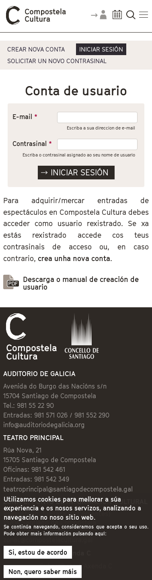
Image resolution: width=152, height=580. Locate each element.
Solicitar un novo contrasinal (57, 60)
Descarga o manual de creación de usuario (81, 283)
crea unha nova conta (74, 258)
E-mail (24, 117)
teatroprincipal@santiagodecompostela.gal (68, 489)
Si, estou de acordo (37, 556)
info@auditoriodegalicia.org (44, 425)
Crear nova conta (36, 49)
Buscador (131, 17)
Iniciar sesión (101, 49)
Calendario (117, 17)
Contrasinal (32, 144)
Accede (98, 17)
